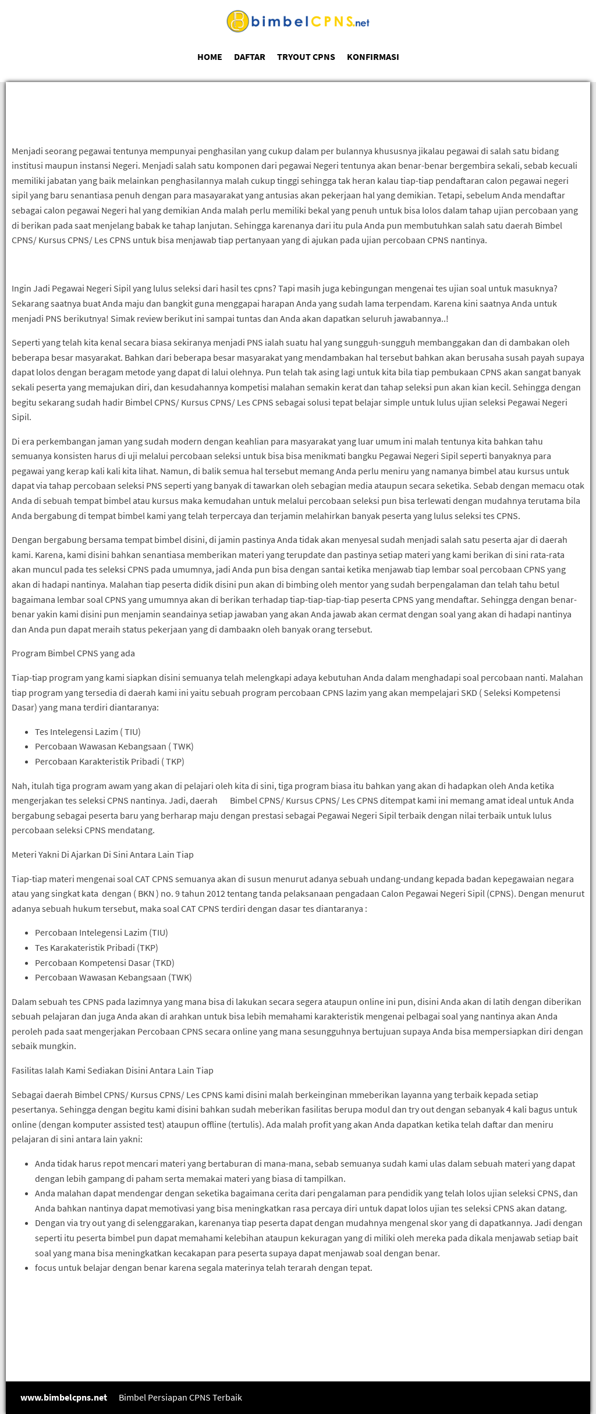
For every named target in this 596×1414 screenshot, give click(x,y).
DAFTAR (249, 56)
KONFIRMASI (373, 56)
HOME (209, 56)
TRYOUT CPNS (306, 56)
